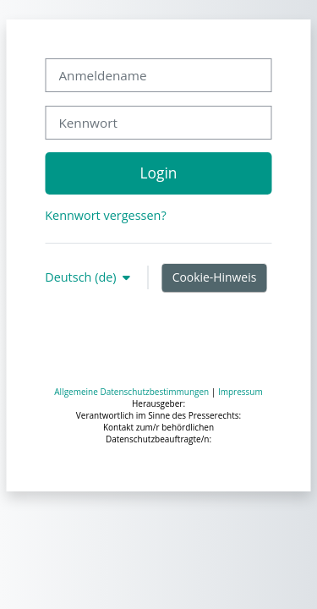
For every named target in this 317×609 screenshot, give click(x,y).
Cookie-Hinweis (214, 277)
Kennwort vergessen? (105, 215)
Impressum (240, 392)
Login (159, 172)
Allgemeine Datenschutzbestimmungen (131, 392)
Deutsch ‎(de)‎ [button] (82, 277)
